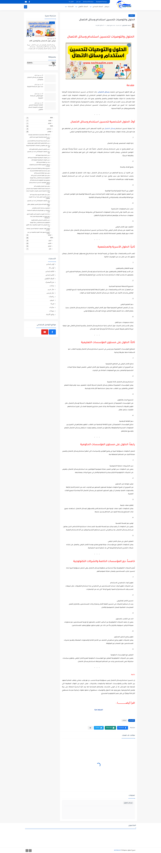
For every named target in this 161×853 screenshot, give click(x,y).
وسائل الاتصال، (103, 92)
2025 (51, 118)
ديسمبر (49, 129)
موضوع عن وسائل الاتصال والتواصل (35, 78)
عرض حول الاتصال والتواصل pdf (42, 41)
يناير (50, 249)
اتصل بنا (71, 1)
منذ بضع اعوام (50, 38)
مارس (49, 243)
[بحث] (25, 6)
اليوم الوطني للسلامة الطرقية (36, 97)
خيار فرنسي (50, 293)
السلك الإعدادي (98, 6)
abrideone (117, 850)
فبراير (49, 123)
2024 (51, 126)
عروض (132, 15)
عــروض (106, 6)
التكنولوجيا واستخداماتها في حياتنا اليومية (40, 178)
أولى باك (51, 268)
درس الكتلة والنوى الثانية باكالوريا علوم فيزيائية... (38, 143)
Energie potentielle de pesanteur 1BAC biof (39, 134)
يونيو (49, 120)
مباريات (51, 307)
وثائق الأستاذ (50, 314)
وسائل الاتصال (110, 129)
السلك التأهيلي (83, 6)
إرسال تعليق (128, 803)
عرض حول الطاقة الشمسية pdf (42, 173)
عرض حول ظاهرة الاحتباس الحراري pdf (40, 175)
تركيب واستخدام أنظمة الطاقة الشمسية (40, 170)
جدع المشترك (49, 282)
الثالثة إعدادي (49, 271)
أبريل (49, 240)
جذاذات (51, 286)
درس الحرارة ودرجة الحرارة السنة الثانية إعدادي (39, 141)
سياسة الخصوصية (101, 1)
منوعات (51, 311)
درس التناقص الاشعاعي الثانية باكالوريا (40, 220)
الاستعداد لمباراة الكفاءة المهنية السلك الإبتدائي (38, 188)
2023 (51, 238)
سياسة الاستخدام (88, 1)
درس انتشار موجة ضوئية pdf (43, 155)
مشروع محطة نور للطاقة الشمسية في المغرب (38, 168)
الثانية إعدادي (50, 275)
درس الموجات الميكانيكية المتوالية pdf (41, 160)
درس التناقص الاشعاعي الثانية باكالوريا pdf (39, 149)
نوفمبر (49, 131)
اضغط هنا (98, 710)
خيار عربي (51, 289)
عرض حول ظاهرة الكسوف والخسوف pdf (40, 194)
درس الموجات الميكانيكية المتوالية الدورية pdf (39, 157)
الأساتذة (71, 6)
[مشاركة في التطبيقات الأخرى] (90, 728)
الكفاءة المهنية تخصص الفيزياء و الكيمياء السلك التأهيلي (35, 107)
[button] (122, 728)
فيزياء (52, 303)
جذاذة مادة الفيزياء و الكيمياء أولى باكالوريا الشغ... (38, 214)
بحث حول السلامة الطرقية (35, 86)
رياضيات (51, 296)
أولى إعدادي (50, 264)
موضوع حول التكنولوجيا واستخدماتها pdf (40, 180)
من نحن (78, 1)
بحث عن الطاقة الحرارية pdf (43, 162)
